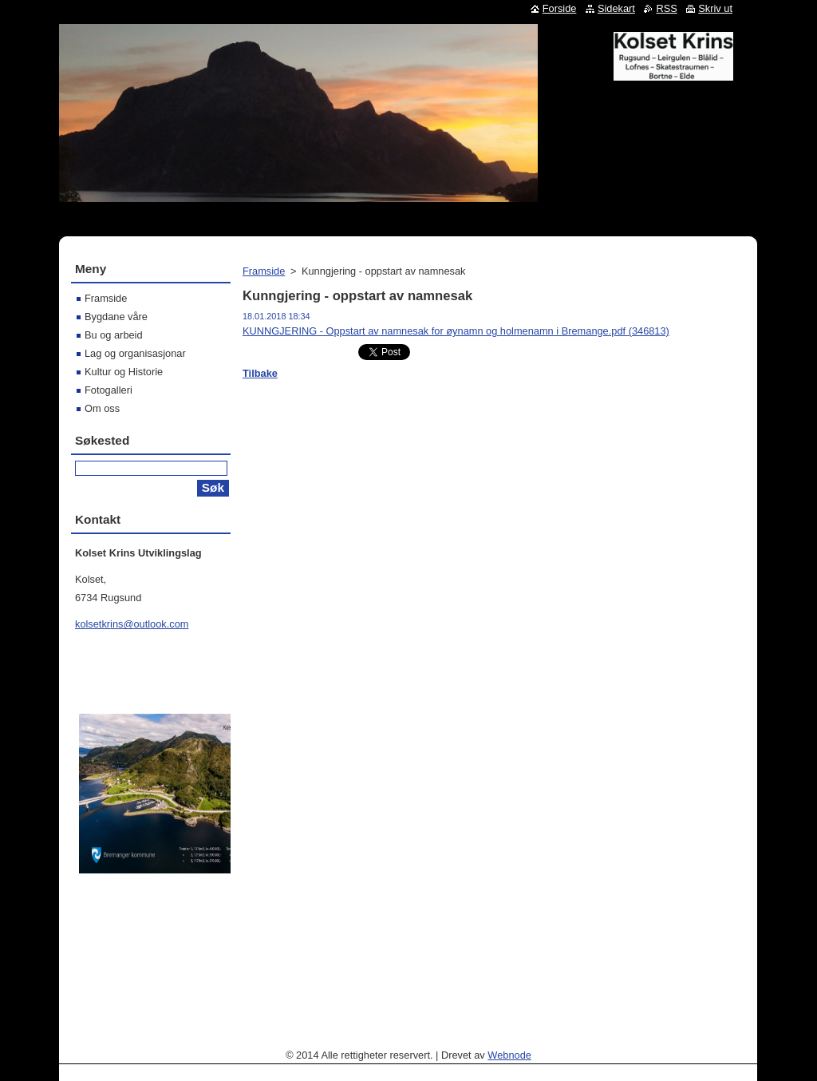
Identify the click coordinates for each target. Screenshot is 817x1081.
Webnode (509, 1055)
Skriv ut (715, 8)
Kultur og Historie (124, 372)
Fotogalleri (108, 390)
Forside (560, 8)
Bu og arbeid (114, 335)
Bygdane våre (116, 317)
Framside (264, 271)
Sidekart (616, 8)
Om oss (102, 408)
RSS (666, 8)
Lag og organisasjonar (135, 353)
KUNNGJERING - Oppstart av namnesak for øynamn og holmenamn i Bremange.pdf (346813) (456, 331)
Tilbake (260, 373)
